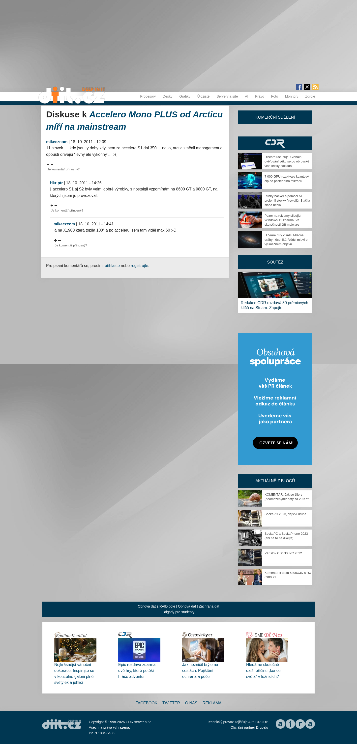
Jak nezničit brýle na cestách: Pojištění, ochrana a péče (200, 671)
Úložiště (203, 96)
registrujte (139, 266)
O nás (191, 703)
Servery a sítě (227, 96)
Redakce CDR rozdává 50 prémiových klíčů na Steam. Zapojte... (274, 305)
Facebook (146, 703)
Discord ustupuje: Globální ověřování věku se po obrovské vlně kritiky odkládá (287, 161)
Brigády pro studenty (178, 612)
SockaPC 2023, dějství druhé (285, 514)
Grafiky (184, 96)
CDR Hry (275, 143)
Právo (259, 96)
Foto (274, 96)
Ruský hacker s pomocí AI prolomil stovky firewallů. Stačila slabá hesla (287, 200)
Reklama (212, 703)
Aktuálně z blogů (275, 481)
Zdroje (310, 96)
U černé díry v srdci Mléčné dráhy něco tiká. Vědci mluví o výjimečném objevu (286, 239)
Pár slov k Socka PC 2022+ (284, 553)
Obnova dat (187, 606)
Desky (167, 96)
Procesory (148, 96)
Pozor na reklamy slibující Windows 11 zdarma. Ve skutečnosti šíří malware (283, 220)
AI (246, 96)
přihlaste (112, 266)
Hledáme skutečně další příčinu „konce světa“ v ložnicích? (263, 671)
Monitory (291, 96)
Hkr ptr (56, 183)
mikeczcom (56, 142)
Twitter (171, 703)
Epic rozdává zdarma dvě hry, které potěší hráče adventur (136, 671)
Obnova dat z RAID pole (156, 606)
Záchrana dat (209, 606)
